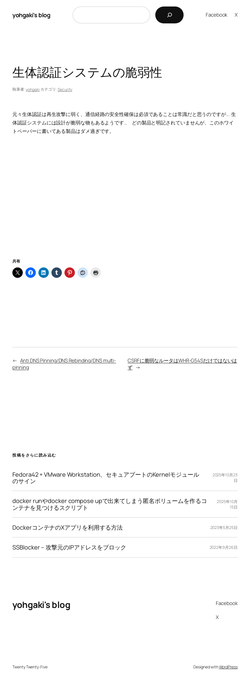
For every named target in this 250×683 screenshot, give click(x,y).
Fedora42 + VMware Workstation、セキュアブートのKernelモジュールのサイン (105, 477)
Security (65, 89)
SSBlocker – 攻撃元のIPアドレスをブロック (69, 547)
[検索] (169, 14)
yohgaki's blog (31, 15)
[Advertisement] (124, 204)
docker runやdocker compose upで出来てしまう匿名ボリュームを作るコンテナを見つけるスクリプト (109, 504)
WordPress (228, 667)
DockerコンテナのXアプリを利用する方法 (67, 527)
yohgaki (32, 89)
